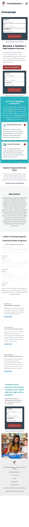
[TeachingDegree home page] (3, 3)
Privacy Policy (14, 481)
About (14, 478)
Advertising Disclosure (14, 472)
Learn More (8, 317)
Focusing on (7, 29)
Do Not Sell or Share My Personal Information (14, 488)
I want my (6, 19)
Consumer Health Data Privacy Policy (14, 491)
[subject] (14, 30)
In (4, 24)
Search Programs (14, 36)
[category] (14, 25)
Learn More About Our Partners (14, 41)
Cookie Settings (15, 475)
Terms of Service (14, 484)
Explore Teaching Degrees (12, 67)
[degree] (14, 21)
